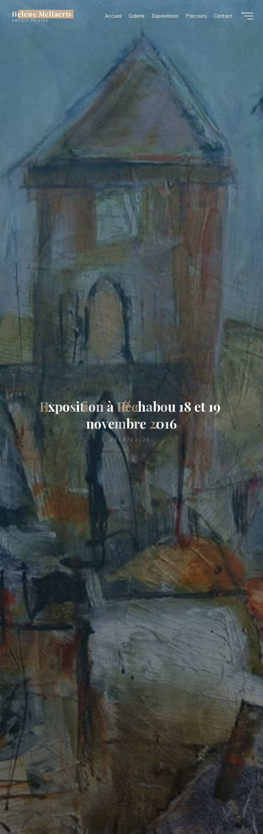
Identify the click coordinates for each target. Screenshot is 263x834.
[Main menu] (247, 16)
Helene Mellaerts (42, 14)
